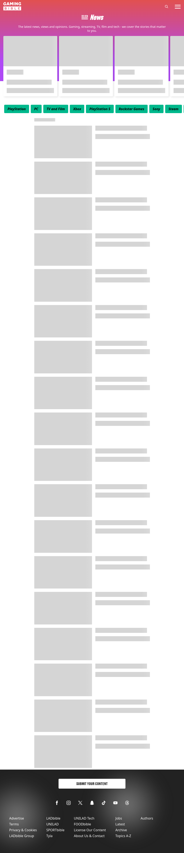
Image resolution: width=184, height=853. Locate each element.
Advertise (16, 818)
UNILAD (52, 824)
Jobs (118, 818)
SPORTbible (55, 830)
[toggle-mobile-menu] (178, 7)
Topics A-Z (123, 836)
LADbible (53, 818)
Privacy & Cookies (23, 830)
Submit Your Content (92, 783)
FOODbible (82, 824)
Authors (147, 818)
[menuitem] (16, 109)
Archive (121, 830)
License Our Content (90, 830)
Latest (120, 824)
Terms (14, 824)
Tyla (49, 836)
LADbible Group (21, 836)
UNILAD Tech (84, 818)
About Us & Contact (89, 836)
